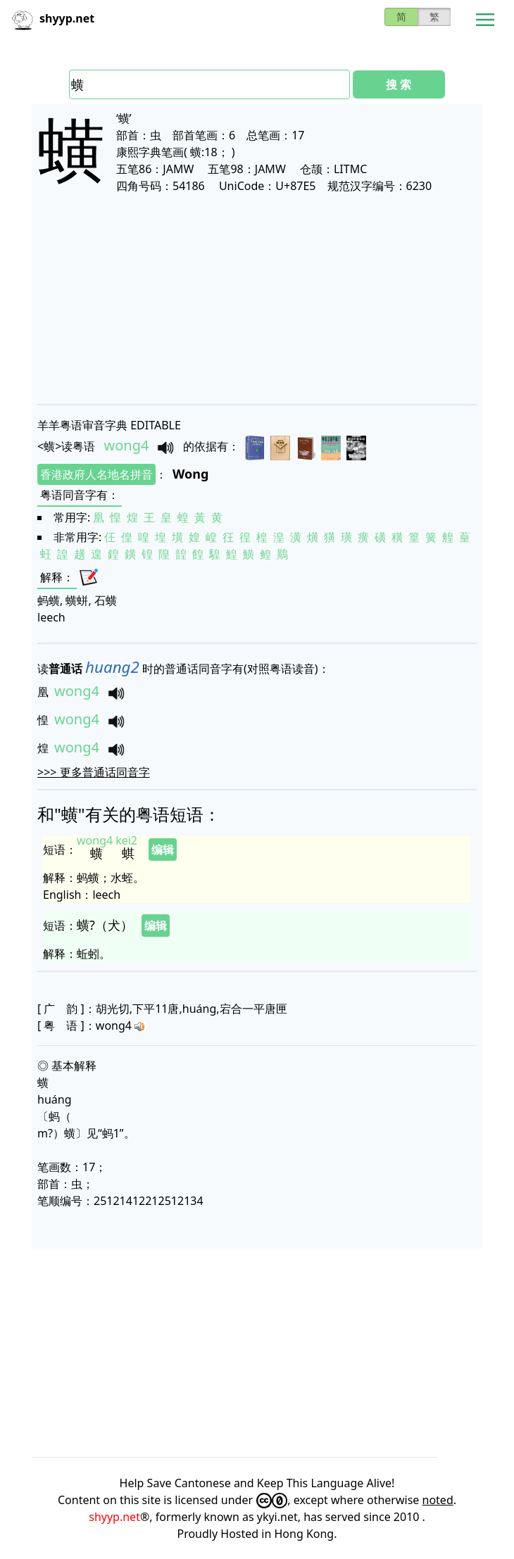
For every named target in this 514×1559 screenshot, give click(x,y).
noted (437, 1500)
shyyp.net (114, 1517)
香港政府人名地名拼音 (96, 474)
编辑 (162, 849)
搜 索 (398, 84)
